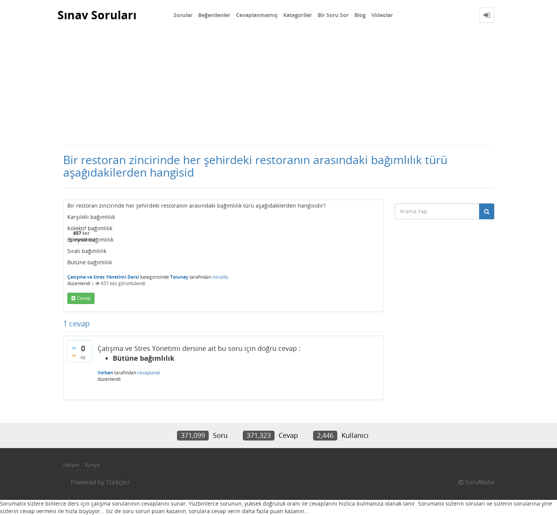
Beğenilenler (214, 15)
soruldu (220, 277)
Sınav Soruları (97, 15)
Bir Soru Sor (333, 15)
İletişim (71, 464)
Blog (360, 15)
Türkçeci (118, 482)
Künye (92, 464)
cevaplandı (148, 372)
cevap (83, 298)
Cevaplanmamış (257, 15)
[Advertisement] (279, 87)
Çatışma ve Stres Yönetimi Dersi (103, 277)
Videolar (382, 15)
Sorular (183, 15)
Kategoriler (297, 15)
